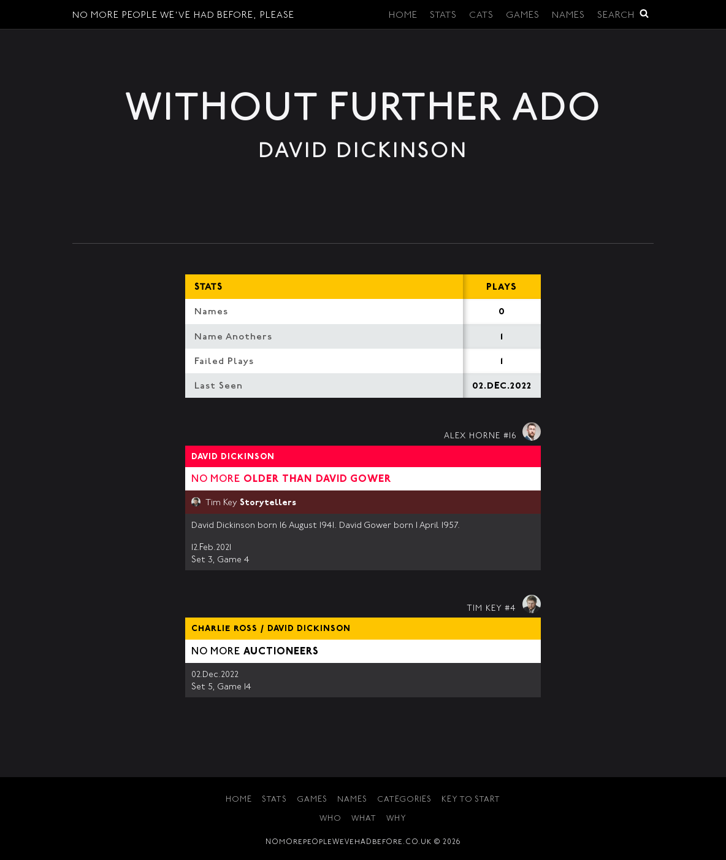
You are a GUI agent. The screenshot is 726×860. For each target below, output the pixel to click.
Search (623, 14)
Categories (404, 800)
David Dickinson (233, 457)
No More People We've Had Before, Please (183, 15)
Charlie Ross (224, 629)
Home (403, 15)
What (363, 819)
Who (330, 819)
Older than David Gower (317, 479)
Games (523, 15)
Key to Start (470, 800)
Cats (481, 15)
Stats (443, 15)
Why (396, 819)
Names (568, 15)
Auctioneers (281, 652)
